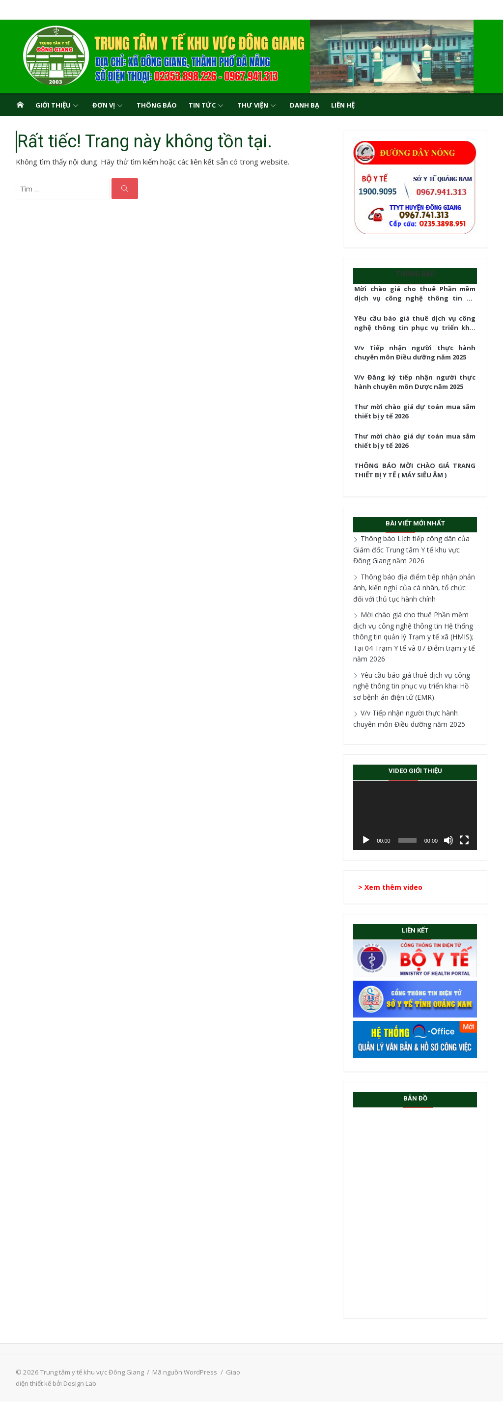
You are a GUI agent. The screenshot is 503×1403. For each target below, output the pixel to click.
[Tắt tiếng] (453, 842)
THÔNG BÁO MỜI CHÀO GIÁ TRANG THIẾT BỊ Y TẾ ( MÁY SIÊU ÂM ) (418, 470)
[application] (418, 816)
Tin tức (202, 105)
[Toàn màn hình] (469, 842)
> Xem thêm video (392, 889)
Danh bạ (304, 105)
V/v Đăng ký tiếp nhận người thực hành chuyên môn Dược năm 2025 (418, 382)
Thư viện (252, 105)
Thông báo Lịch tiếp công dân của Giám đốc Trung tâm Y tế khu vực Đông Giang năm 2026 (418, 549)
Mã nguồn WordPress (180, 1373)
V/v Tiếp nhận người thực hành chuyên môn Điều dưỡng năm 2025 (418, 352)
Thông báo (157, 105)
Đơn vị (103, 105)
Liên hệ (343, 105)
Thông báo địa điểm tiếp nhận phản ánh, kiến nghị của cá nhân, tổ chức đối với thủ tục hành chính (417, 588)
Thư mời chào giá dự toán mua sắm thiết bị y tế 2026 (418, 411)
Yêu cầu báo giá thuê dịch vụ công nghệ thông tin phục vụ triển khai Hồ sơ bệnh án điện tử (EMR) (418, 323)
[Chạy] (368, 842)
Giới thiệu (53, 105)
